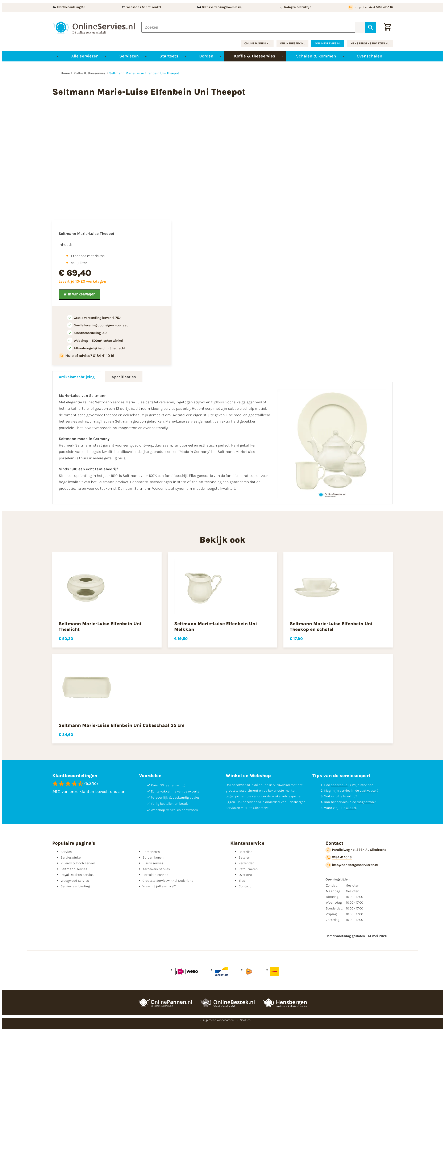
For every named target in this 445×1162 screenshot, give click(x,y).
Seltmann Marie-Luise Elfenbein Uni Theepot (144, 73)
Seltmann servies (74, 869)
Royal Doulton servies (77, 875)
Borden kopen (153, 857)
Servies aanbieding (75, 886)
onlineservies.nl (328, 43)
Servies (66, 852)
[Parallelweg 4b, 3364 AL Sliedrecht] (355, 850)
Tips (242, 881)
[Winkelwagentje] (387, 27)
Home (65, 73)
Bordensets (151, 852)
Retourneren (248, 869)
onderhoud (339, 785)
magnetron (365, 802)
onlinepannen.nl (257, 43)
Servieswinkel (71, 857)
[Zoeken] (248, 27)
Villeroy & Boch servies (78, 863)
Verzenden (246, 863)
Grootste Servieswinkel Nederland (168, 881)
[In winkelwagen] (79, 294)
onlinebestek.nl (292, 43)
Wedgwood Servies (75, 881)
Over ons (245, 875)
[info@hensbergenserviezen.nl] (351, 865)
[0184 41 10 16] (338, 857)
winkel (351, 808)
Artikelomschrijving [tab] (77, 377)
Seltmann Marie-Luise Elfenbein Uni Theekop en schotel (331, 626)
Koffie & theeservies (89, 73)
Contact (245, 886)
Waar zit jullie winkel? (159, 886)
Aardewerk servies (156, 869)
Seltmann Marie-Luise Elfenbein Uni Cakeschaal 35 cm (121, 725)
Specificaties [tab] (124, 377)
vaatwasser (368, 790)
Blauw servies (152, 863)
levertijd (349, 796)
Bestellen (246, 852)
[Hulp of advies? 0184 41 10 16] (370, 7)
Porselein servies (155, 875)
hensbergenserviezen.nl (370, 43)
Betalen (244, 857)
